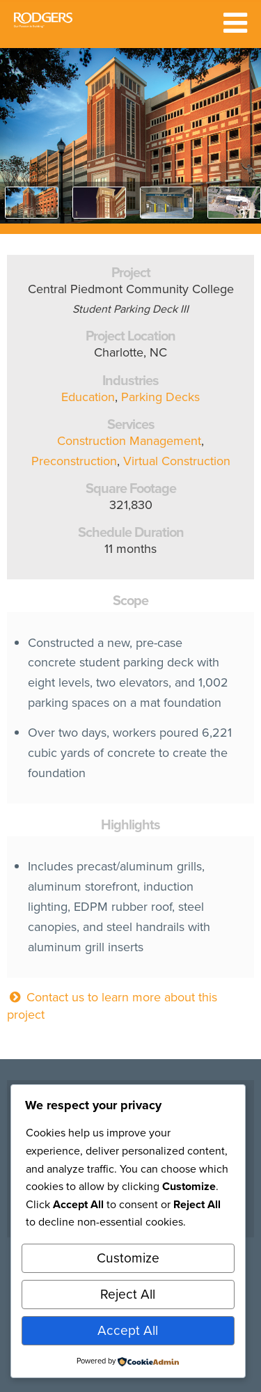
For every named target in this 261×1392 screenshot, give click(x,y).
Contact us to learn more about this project (112, 1006)
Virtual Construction (176, 461)
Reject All (127, 1294)
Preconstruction (74, 461)
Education (88, 397)
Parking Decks (160, 397)
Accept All (127, 1330)
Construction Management (129, 441)
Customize (128, 1258)
